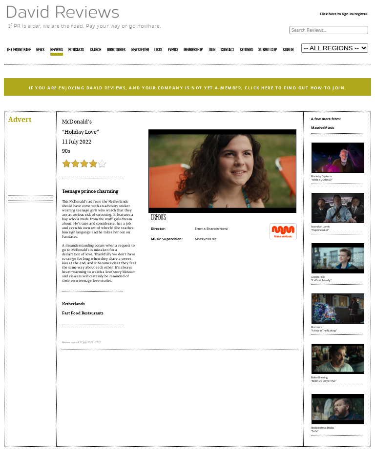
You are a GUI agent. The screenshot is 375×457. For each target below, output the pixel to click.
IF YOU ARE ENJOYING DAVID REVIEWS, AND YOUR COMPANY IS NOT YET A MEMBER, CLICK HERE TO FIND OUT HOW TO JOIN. (188, 87)
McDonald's (77, 122)
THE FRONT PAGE (19, 50)
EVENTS (173, 50)
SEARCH (96, 50)
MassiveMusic (205, 239)
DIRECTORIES (116, 50)
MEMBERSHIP (193, 50)
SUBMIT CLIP (267, 50)
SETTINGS (246, 50)
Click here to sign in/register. (344, 14)
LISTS (158, 50)
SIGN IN (288, 50)
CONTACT (227, 50)
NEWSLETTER (140, 50)
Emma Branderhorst (211, 229)
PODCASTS (76, 50)
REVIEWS (56, 50)
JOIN (211, 50)
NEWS (40, 50)
